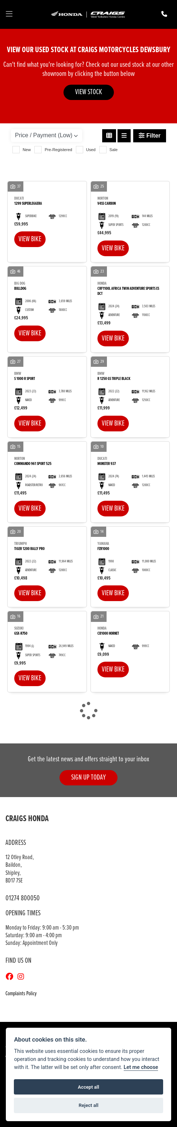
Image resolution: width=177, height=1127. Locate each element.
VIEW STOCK (88, 92)
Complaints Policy (20, 993)
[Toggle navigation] (9, 14)
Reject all (88, 1105)
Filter (150, 135)
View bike (30, 239)
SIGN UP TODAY (88, 777)
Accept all (88, 1087)
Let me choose (141, 1067)
